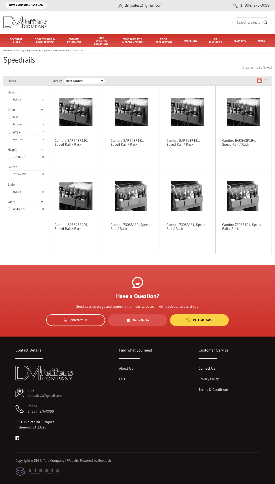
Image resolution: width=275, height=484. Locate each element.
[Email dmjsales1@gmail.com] (140, 5)
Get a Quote (137, 320)
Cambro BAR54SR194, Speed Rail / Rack (239, 142)
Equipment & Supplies (38, 50)
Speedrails (77, 50)
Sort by (57, 80)
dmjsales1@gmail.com (45, 395)
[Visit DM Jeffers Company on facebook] (17, 438)
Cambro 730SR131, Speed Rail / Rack (185, 227)
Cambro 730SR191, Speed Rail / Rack (241, 227)
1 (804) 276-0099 (41, 411)
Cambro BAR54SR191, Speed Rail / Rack (183, 142)
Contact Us (75, 320)
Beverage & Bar (61, 50)
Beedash (104, 460)
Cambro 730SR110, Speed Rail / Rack (130, 227)
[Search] (252, 22)
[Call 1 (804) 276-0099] (251, 5)
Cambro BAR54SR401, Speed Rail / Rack (71, 227)
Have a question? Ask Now (26, 5)
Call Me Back (199, 320)
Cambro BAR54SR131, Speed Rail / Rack (127, 142)
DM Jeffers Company (13, 50)
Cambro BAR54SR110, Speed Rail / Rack (71, 142)
